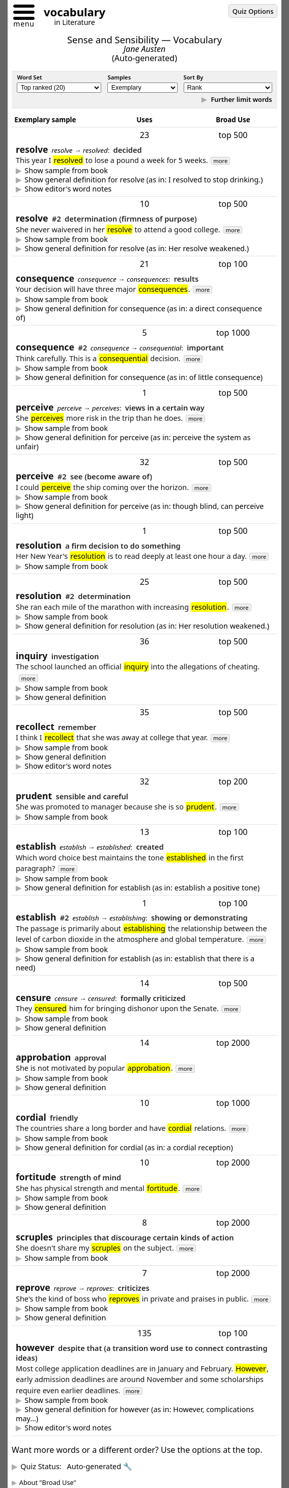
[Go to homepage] (70, 13)
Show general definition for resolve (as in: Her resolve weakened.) (136, 248)
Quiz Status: (76, 1466)
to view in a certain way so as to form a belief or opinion (144, 442)
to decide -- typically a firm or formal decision (144, 179)
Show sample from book (66, 170)
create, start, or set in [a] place (144, 887)
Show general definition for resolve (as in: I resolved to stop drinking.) (143, 179)
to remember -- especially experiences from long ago (144, 757)
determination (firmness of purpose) (144, 626)
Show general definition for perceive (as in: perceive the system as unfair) (133, 442)
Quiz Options (253, 11)
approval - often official (144, 1087)
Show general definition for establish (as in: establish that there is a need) (135, 963)
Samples (119, 77)
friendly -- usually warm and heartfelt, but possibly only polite (144, 1147)
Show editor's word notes (67, 189)
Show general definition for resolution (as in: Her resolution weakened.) (146, 626)
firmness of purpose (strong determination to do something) (144, 248)
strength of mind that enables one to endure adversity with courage (144, 1207)
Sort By (194, 77)
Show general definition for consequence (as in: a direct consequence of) (139, 313)
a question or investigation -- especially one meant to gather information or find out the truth (144, 697)
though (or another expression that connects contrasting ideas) (144, 1414)
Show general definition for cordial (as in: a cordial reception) (128, 1147)
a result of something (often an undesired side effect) (144, 313)
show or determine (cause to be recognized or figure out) (144, 963)
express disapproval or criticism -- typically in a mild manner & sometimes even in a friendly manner (144, 1317)
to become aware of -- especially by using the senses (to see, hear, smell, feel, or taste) (144, 511)
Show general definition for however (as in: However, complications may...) (135, 1414)
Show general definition (65, 697)
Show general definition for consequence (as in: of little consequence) (143, 377)
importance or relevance (144, 377)
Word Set (29, 77)
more (220, 161)
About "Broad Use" (47, 1482)
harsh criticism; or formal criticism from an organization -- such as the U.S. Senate (144, 1028)
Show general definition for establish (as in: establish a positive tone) (141, 887)
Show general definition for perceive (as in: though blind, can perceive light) (140, 511)
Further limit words (240, 99)
